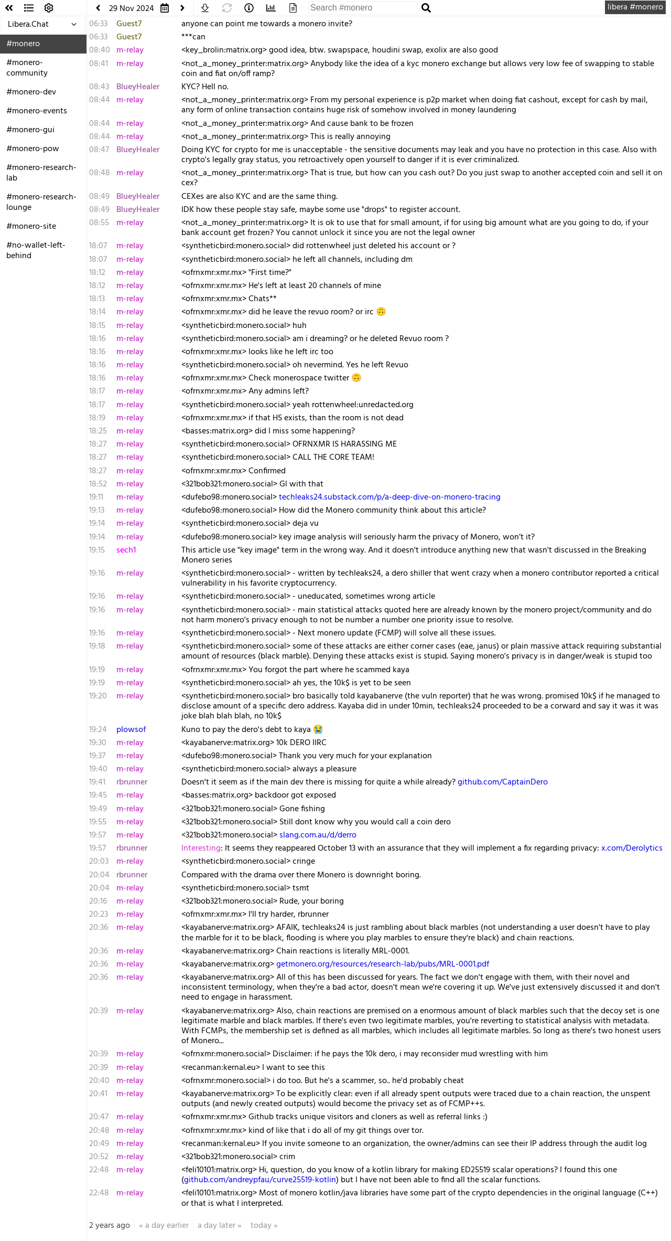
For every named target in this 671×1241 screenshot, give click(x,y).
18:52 (98, 484)
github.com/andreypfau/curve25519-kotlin (260, 1180)
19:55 (97, 822)
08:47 (99, 150)
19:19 (97, 670)
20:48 (99, 1131)
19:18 (97, 646)
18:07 (98, 246)
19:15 (97, 550)
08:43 (99, 87)
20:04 (99, 875)
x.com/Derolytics (632, 848)
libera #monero (635, 7)
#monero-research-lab (41, 173)
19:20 (98, 696)
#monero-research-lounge (41, 202)
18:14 (97, 312)
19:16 (97, 573)
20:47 (99, 1117)
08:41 (98, 64)
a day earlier (167, 1226)
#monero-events (36, 111)
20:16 (98, 901)
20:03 (99, 861)
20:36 (98, 928)
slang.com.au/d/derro (317, 835)
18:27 (97, 444)
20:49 (99, 1144)
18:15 (97, 326)
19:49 (98, 809)
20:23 (98, 914)
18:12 (97, 273)
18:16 (97, 339)
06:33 (98, 24)
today (261, 1226)
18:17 (97, 391)
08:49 (99, 197)
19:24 (98, 730)
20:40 (99, 1081)
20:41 (98, 1094)
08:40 (99, 50)
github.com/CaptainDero (503, 782)
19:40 (98, 769)
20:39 (98, 1011)
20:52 (99, 1157)
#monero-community (27, 68)
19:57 (97, 835)
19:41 (97, 782)
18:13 (97, 299)
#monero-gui (30, 130)
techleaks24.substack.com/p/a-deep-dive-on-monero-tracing (390, 497)
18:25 (98, 431)
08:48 (99, 173)
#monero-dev (31, 92)
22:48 (99, 1170)
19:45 (98, 795)
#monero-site (31, 227)
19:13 (96, 510)
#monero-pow (32, 149)
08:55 (99, 223)
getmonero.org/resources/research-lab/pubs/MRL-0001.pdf (382, 964)
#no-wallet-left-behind (36, 251)
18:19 (97, 418)
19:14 (97, 524)
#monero (23, 44)
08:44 (99, 100)
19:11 (96, 497)
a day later (216, 1226)
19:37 (97, 756)
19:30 (97, 743)
